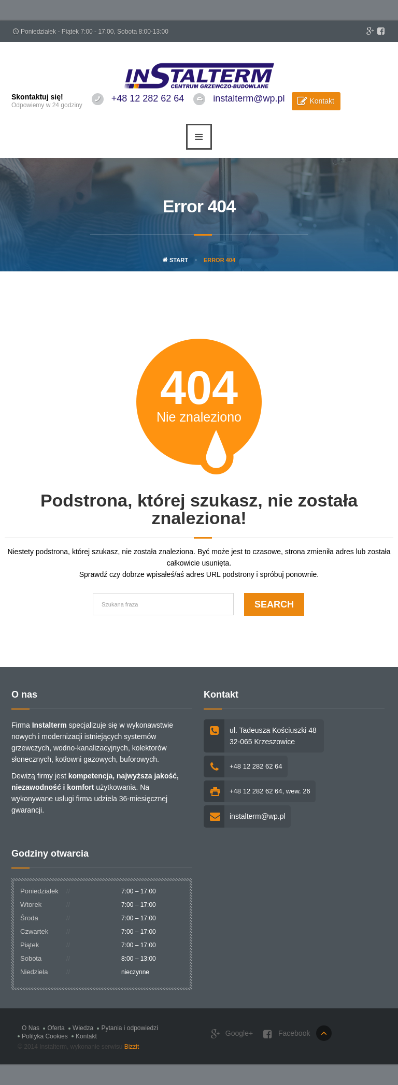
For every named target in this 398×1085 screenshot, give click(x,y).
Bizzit (131, 1046)
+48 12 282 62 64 (147, 98)
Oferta (55, 1028)
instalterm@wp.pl (249, 98)
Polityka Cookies (45, 1036)
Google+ (232, 1034)
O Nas (30, 1028)
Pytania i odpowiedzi (129, 1028)
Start (175, 260)
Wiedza (83, 1028)
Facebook (286, 1034)
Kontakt (321, 101)
